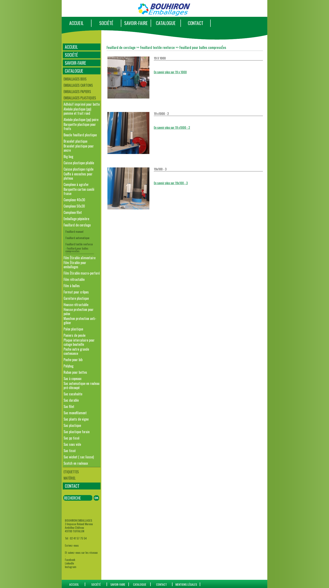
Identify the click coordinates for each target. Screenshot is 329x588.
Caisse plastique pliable (79, 163)
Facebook (70, 559)
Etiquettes (71, 472)
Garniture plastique (76, 298)
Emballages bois (75, 79)
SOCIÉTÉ (106, 23)
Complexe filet (73, 212)
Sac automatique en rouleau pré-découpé (81, 385)
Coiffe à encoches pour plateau (78, 176)
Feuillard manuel (74, 231)
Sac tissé (70, 451)
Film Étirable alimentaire (79, 258)
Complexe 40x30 (74, 200)
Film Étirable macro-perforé (82, 273)
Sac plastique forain (77, 432)
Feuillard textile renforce (79, 244)
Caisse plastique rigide (78, 169)
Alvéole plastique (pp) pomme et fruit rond (77, 111)
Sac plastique (72, 425)
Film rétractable (74, 279)
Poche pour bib (73, 360)
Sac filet (69, 406)
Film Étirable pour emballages (75, 264)
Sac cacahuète (73, 394)
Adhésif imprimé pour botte (82, 104)
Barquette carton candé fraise (79, 191)
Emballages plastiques (80, 98)
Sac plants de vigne (76, 419)
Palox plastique (73, 329)
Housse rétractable (76, 305)
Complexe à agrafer (76, 184)
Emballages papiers (77, 91)
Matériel (70, 478)
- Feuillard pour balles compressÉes (76, 249)
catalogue (139, 584)
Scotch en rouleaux (76, 463)
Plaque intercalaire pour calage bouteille (79, 342)
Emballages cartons (78, 85)
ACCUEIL (76, 23)
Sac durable (71, 400)
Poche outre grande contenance (76, 351)
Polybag (68, 366)
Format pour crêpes (76, 292)
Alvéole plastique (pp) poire (81, 119)
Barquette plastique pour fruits (80, 126)
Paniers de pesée (74, 335)
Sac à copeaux (72, 378)
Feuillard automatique (77, 237)
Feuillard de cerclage (77, 225)
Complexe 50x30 (74, 206)
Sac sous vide (72, 444)
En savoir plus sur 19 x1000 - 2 (172, 127)
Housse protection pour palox (79, 311)
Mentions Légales (186, 584)
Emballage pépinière (76, 219)
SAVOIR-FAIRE (136, 23)
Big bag (68, 156)
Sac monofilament (75, 413)
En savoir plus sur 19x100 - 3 (171, 182)
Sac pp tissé (71, 438)
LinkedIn (69, 563)
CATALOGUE (166, 23)
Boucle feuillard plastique (80, 135)
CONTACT (195, 23)
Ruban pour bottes (75, 372)
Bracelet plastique (75, 141)
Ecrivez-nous (72, 545)
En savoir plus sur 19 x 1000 (170, 72)
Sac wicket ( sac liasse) (79, 457)
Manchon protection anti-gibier (80, 320)
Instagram (70, 566)
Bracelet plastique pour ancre (79, 148)
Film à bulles (72, 286)
